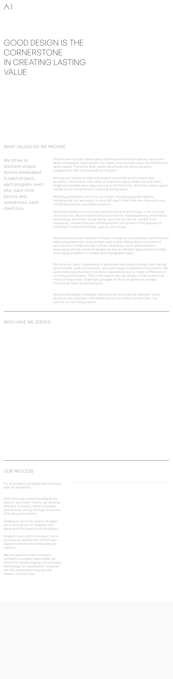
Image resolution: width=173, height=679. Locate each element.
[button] (166, 6)
